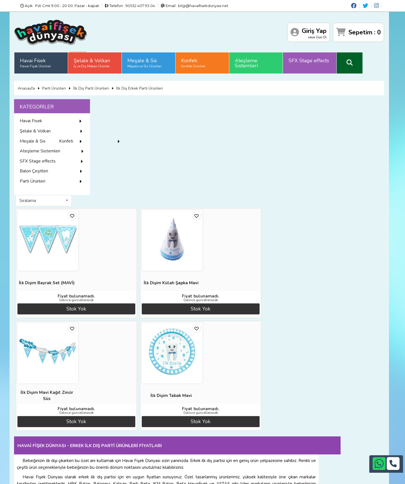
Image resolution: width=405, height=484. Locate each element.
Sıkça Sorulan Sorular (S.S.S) (60, 444)
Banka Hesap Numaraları (114, 416)
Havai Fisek (49, 60)
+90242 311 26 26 (211, 428)
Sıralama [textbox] (123, 102)
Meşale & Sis (158, 60)
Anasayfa (40, 84)
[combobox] (139, 102)
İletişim (98, 437)
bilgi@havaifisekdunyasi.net (203, 5)
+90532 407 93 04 (212, 435)
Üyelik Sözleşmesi (51, 437)
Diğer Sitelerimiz (50, 423)
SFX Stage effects (323, 58)
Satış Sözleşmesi (106, 430)
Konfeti (207, 60)
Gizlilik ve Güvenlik (108, 444)
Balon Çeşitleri (66, 179)
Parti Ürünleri (68, 84)
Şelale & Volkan (106, 60)
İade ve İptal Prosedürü (113, 423)
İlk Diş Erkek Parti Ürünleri (153, 84)
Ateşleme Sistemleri (260, 61)
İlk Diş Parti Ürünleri (105, 84)
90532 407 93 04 (140, 5)
